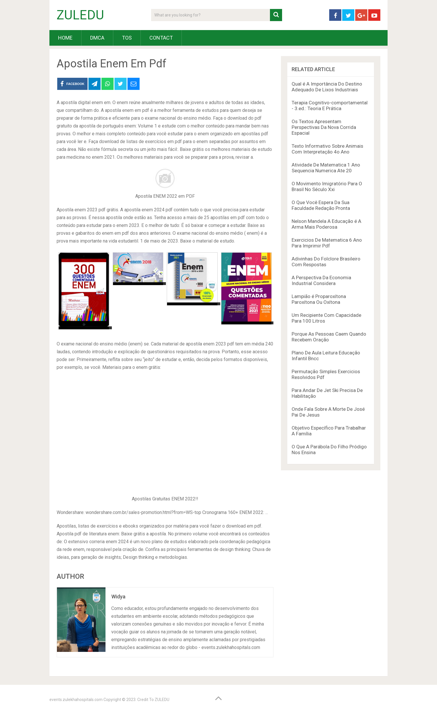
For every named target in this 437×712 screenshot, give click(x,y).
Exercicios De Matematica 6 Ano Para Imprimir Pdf (327, 243)
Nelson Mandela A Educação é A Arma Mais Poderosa (326, 224)
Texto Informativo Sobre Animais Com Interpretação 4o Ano (327, 149)
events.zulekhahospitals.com (76, 699)
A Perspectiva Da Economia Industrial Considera (321, 280)
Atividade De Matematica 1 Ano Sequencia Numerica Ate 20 (326, 167)
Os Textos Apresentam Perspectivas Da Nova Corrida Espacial (324, 127)
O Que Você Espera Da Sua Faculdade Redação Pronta (321, 205)
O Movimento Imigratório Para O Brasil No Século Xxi (327, 186)
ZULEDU (80, 15)
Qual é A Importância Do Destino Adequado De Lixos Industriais (327, 87)
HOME (65, 38)
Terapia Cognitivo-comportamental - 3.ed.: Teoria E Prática (330, 105)
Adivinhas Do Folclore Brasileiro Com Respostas (326, 261)
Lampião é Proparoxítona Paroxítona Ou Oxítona (319, 299)
